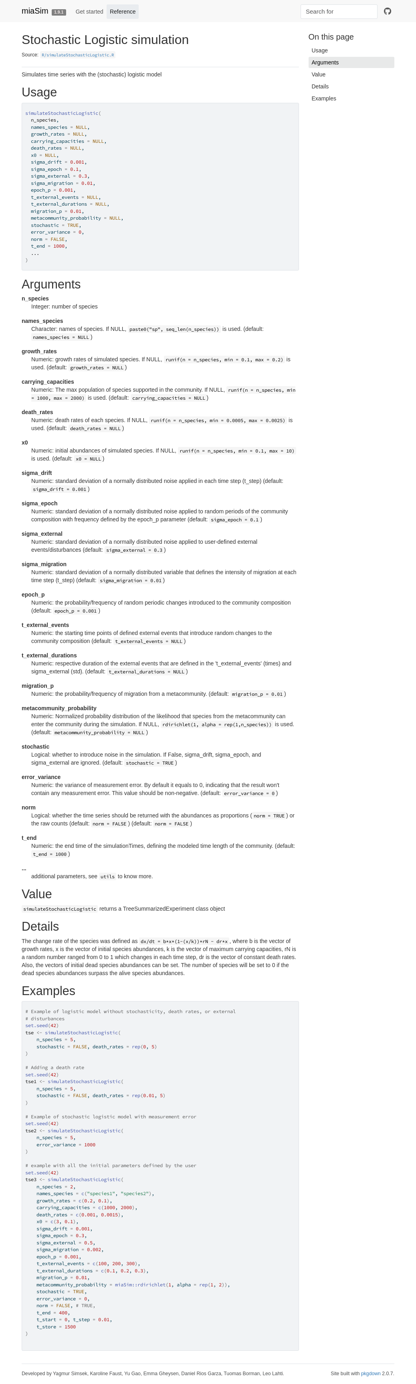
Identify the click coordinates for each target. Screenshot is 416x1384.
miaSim (35, 10)
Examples (324, 98)
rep (136, 1047)
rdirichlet (151, 1285)
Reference (123, 11)
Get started (89, 11)
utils (108, 876)
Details (320, 86)
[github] (387, 11)
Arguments (325, 62)
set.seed (36, 1025)
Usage (320, 50)
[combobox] (339, 11)
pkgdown (371, 1373)
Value (319, 74)
